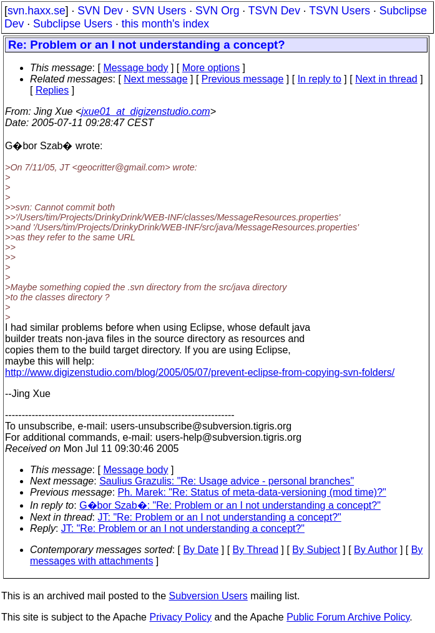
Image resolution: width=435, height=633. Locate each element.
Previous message (243, 79)
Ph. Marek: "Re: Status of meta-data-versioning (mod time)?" (252, 492)
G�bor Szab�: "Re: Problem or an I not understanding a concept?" (230, 505)
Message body (135, 67)
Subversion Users (208, 596)
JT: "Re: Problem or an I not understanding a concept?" (219, 517)
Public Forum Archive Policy (347, 617)
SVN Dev (99, 10)
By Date (200, 549)
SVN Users (159, 10)
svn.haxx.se (36, 10)
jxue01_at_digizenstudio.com (145, 111)
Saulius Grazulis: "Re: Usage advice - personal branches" (226, 481)
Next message (155, 79)
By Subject (316, 549)
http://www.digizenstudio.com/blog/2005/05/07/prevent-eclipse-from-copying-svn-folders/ (199, 372)
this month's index (165, 23)
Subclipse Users (72, 23)
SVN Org (217, 10)
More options (211, 67)
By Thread (256, 549)
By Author (375, 549)
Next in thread (386, 79)
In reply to (319, 79)
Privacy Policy (180, 617)
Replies (52, 90)
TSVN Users (339, 10)
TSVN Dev (274, 10)
